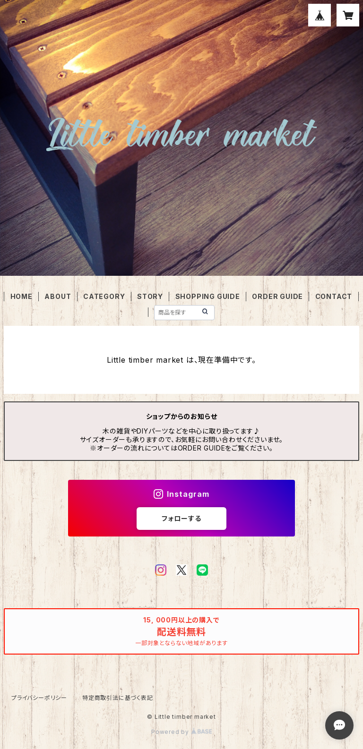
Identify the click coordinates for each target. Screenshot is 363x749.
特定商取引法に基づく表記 (117, 697)
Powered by (181, 731)
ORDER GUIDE (277, 296)
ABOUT (57, 296)
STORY (150, 296)
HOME (21, 296)
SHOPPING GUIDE (207, 296)
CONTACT (334, 296)
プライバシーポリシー (39, 697)
